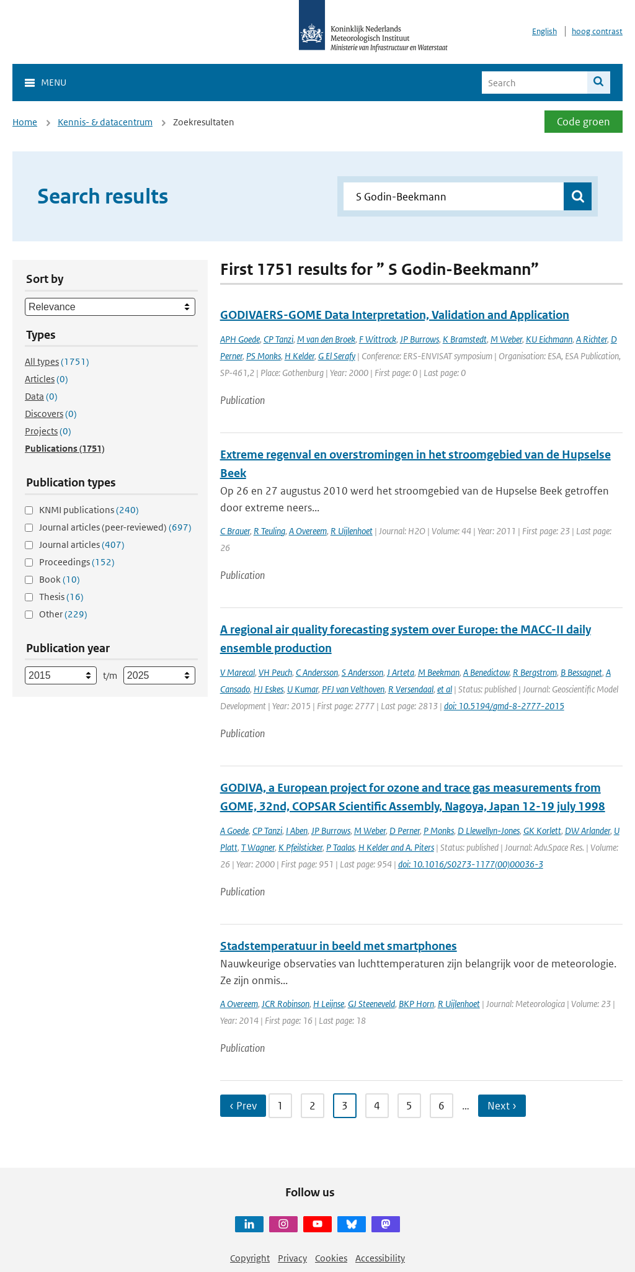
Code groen (583, 121)
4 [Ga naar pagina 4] (377, 1106)
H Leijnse (328, 1004)
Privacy (292, 1258)
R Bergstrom (535, 672)
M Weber (506, 339)
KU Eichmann (549, 339)
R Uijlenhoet (352, 531)
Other (63, 614)
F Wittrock (377, 339)
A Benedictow (486, 672)
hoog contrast (597, 31)
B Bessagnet (581, 672)
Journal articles (82, 544)
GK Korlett (542, 830)
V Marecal (237, 672)
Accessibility (380, 1258)
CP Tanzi (278, 339)
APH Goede (240, 339)
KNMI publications (89, 510)
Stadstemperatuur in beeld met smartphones (338, 946)
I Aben (297, 830)
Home (24, 122)
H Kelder (299, 356)
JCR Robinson (285, 1004)
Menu (53, 82)
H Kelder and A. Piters (396, 847)
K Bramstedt (465, 339)
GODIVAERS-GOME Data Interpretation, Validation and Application (394, 315)
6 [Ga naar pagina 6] (441, 1106)
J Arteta (400, 672)
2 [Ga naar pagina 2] (312, 1106)
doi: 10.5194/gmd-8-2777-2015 (504, 706)
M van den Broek (326, 339)
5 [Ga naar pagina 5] (409, 1106)
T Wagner (258, 847)
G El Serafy (336, 356)
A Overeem (308, 531)
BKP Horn (416, 1004)
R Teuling (269, 531)
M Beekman (439, 672)
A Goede (234, 830)
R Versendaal (410, 689)
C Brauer (235, 531)
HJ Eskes (268, 689)
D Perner (404, 830)
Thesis (61, 596)
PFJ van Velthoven (353, 689)
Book (59, 579)
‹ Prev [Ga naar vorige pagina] (243, 1106)
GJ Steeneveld (371, 1004)
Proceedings (77, 562)
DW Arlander (587, 830)
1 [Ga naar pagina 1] (280, 1106)
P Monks (439, 830)
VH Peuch (275, 672)
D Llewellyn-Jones (489, 830)
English (544, 31)
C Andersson (317, 672)
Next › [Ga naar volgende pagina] (502, 1106)
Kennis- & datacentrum (105, 122)
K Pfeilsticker (300, 847)
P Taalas (340, 847)
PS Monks (263, 356)
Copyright (250, 1258)
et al (444, 689)
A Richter (591, 339)
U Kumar (302, 689)
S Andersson (362, 672)
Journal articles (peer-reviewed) (115, 527)
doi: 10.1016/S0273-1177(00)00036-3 (470, 864)
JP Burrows (419, 339)
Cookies (331, 1258)
